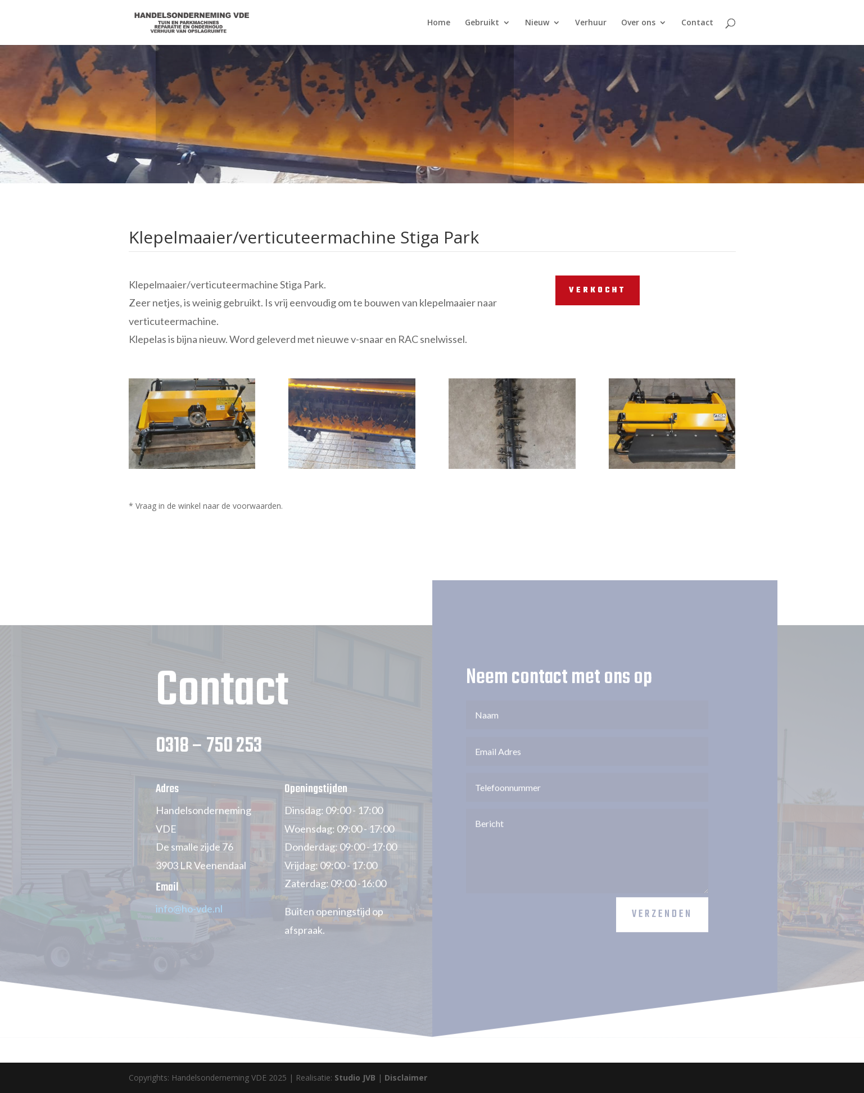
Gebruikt (482, 23)
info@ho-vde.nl (189, 919)
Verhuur (591, 23)
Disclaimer (405, 1077)
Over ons (638, 23)
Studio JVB (355, 1077)
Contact (697, 23)
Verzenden (662, 924)
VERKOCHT (597, 290)
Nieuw (537, 23)
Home (438, 23)
